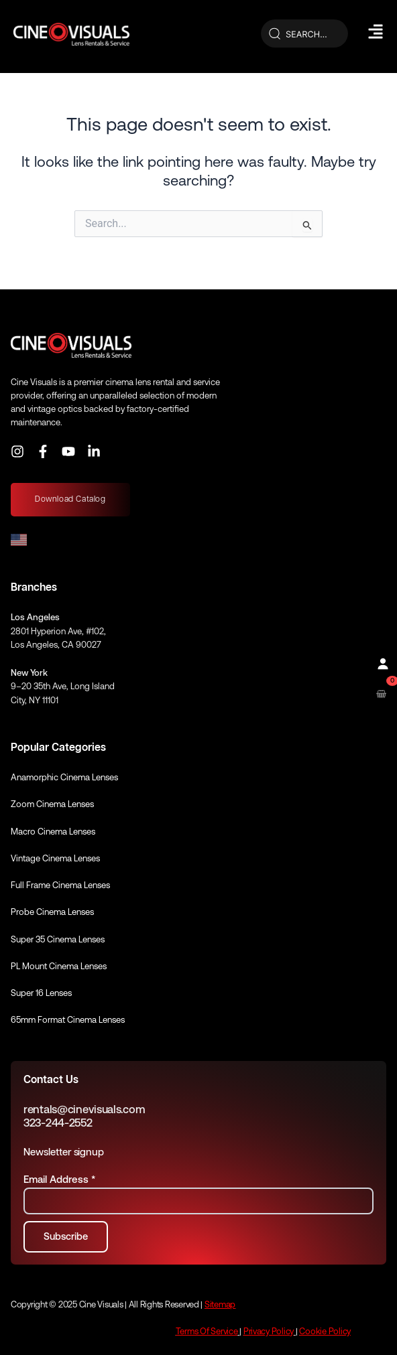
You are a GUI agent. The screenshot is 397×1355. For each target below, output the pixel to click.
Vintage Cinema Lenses (55, 858)
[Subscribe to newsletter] (65, 1237)
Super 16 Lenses (41, 993)
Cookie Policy (325, 1331)
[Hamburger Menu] (375, 31)
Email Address (59, 1179)
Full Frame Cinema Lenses (60, 885)
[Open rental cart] (381, 693)
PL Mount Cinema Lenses (59, 966)
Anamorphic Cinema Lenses (64, 777)
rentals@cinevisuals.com (84, 1109)
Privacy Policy (268, 1331)
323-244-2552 (58, 1123)
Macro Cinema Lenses (53, 832)
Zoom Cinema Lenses (52, 804)
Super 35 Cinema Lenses (58, 939)
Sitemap (220, 1304)
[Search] (304, 34)
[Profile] (381, 662)
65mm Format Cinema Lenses (68, 1020)
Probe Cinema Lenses (52, 912)
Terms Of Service (207, 1331)
